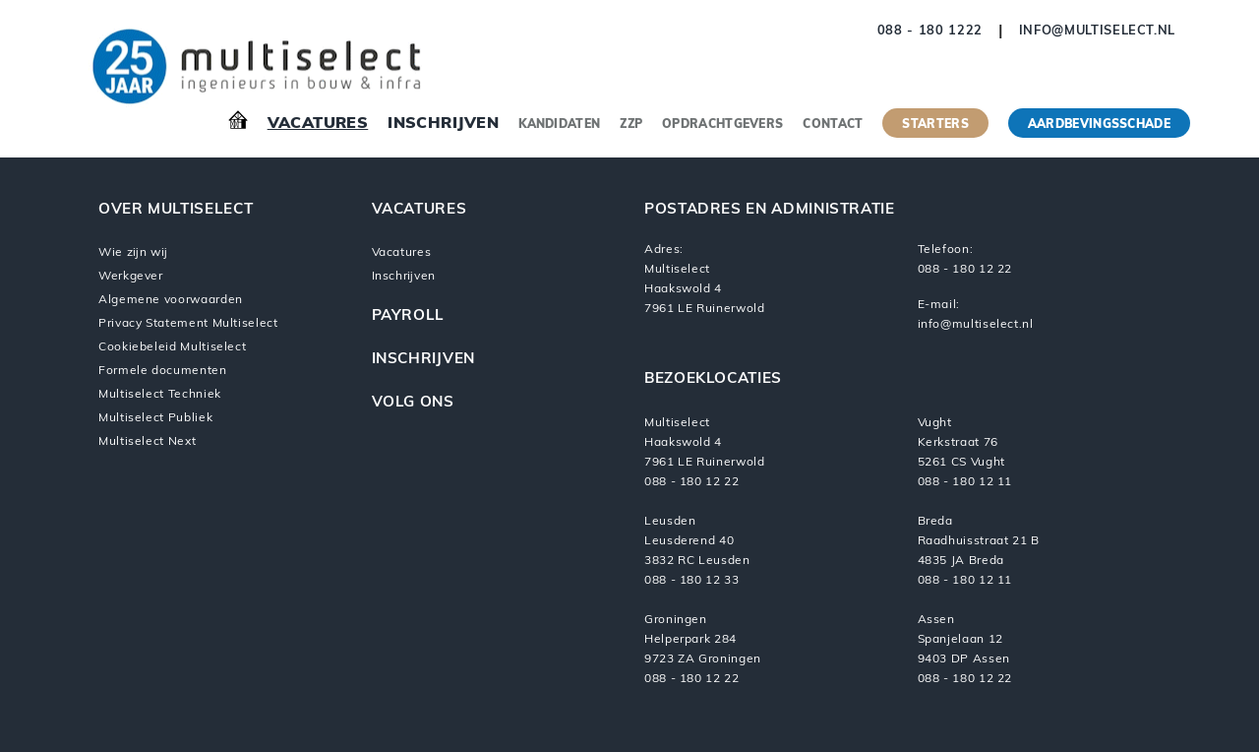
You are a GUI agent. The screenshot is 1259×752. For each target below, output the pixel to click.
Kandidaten (559, 125)
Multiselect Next (147, 442)
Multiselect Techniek (159, 395)
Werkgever (130, 276)
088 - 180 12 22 (965, 270)
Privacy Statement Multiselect (188, 324)
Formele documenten (162, 371)
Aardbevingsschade (1099, 125)
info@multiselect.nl (1097, 31)
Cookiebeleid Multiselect (172, 347)
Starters (935, 125)
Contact (833, 125)
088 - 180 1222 (930, 31)
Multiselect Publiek (155, 418)
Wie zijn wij (132, 253)
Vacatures (318, 124)
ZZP (631, 125)
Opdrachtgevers (722, 125)
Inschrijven (443, 124)
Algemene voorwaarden (170, 300)
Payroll (408, 316)
